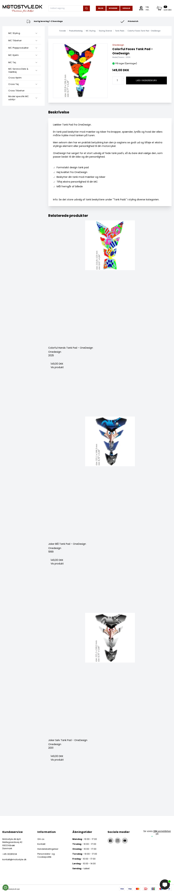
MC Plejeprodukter (18, 47)
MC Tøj (12, 62)
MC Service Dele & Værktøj (18, 70)
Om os (40, 839)
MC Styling (14, 33)
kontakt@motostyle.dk (14, 859)
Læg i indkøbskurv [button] (146, 80)
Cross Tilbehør (16, 90)
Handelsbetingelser (47, 848)
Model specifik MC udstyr (18, 98)
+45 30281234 (9, 854)
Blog (100, 8)
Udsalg (126, 8)
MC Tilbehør (15, 40)
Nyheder (113, 8)
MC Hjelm (13, 55)
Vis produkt (57, 367)
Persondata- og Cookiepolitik (46, 855)
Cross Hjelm (15, 77)
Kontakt (41, 844)
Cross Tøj (13, 84)
